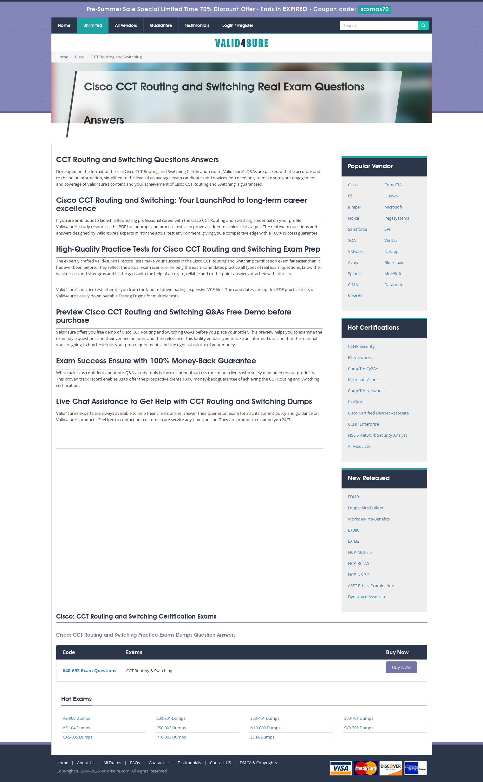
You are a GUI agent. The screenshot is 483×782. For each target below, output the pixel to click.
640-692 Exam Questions (89, 670)
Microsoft (393, 207)
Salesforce (357, 229)
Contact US (220, 762)
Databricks (394, 285)
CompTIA (393, 185)
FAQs (135, 762)
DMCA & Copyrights (258, 762)
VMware (355, 251)
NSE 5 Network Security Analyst (377, 435)
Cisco (80, 57)
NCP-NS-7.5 (358, 575)
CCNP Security (361, 346)
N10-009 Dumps (265, 728)
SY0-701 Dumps (358, 728)
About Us (86, 762)
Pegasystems (396, 218)
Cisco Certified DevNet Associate (378, 413)
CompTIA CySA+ (363, 369)
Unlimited (92, 25)
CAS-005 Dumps (78, 737)
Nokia (353, 218)
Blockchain (394, 263)
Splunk (354, 274)
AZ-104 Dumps (76, 728)
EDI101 (354, 497)
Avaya (353, 263)
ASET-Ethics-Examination (371, 586)
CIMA (353, 285)
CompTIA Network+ (366, 391)
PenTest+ (356, 402)
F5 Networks (360, 357)
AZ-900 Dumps (76, 718)
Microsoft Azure (363, 380)
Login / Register (237, 25)
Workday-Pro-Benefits (369, 519)
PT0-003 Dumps (171, 737)
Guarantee (161, 25)
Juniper (354, 207)
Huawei (391, 196)
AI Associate (359, 446)
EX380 (353, 530)
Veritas (390, 240)
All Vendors (126, 25)
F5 (350, 196)
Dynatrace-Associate (367, 597)
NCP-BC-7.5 (358, 563)
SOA (352, 240)
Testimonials (197, 25)
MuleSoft (392, 274)
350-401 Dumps (264, 718)
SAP (388, 229)
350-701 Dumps (358, 718)
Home (64, 25)
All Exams (112, 762)
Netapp (391, 251)
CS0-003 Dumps (171, 728)
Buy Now (401, 667)
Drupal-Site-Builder (365, 508)
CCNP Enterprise (363, 424)
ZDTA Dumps (262, 737)
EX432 (353, 541)
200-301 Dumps (171, 718)
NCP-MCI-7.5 (360, 552)
